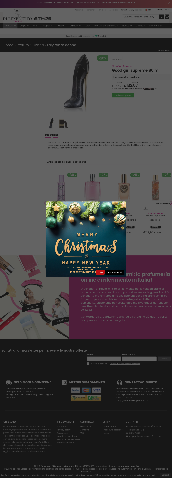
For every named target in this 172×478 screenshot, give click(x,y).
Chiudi (100, 272)
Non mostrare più (114, 272)
